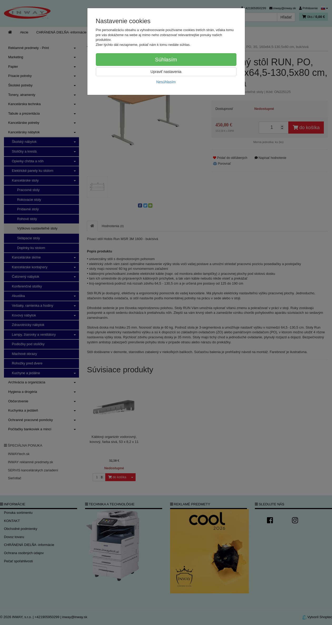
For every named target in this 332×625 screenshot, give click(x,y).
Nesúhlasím (166, 82)
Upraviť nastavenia (166, 72)
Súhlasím (166, 59)
